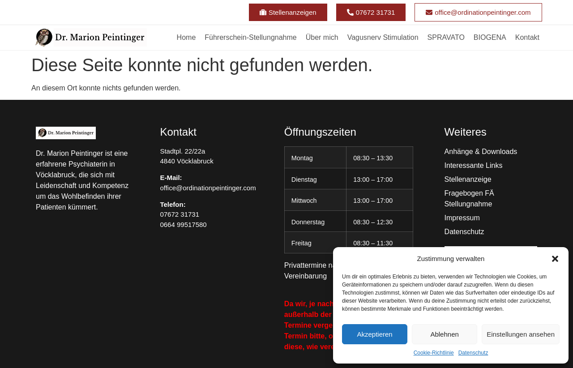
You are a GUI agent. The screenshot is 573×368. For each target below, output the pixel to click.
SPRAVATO (446, 37)
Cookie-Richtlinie (434, 353)
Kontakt (527, 37)
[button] (555, 258)
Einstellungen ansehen (521, 334)
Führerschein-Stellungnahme (250, 37)
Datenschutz (473, 353)
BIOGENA (490, 37)
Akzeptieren (374, 334)
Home (186, 37)
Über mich (322, 37)
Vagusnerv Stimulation (383, 37)
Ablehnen (444, 334)
